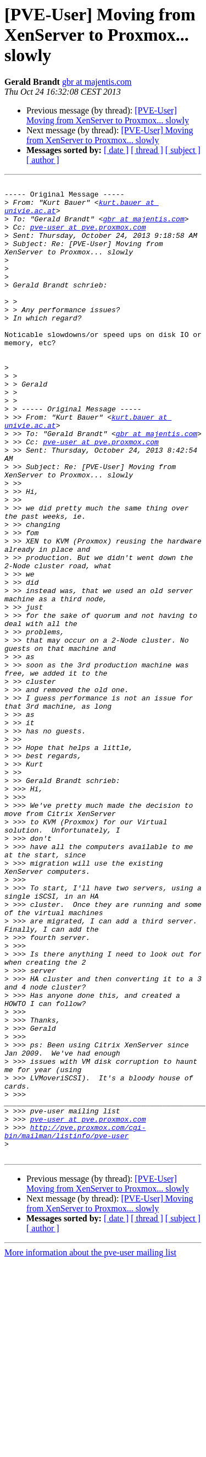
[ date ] (116, 150)
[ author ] (42, 160)
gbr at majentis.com (97, 81)
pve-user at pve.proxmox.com (88, 237)
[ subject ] (183, 150)
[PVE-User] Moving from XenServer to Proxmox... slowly (107, 115)
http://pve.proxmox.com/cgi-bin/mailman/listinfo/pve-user (75, 1322)
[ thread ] (147, 150)
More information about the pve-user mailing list (90, 1447)
